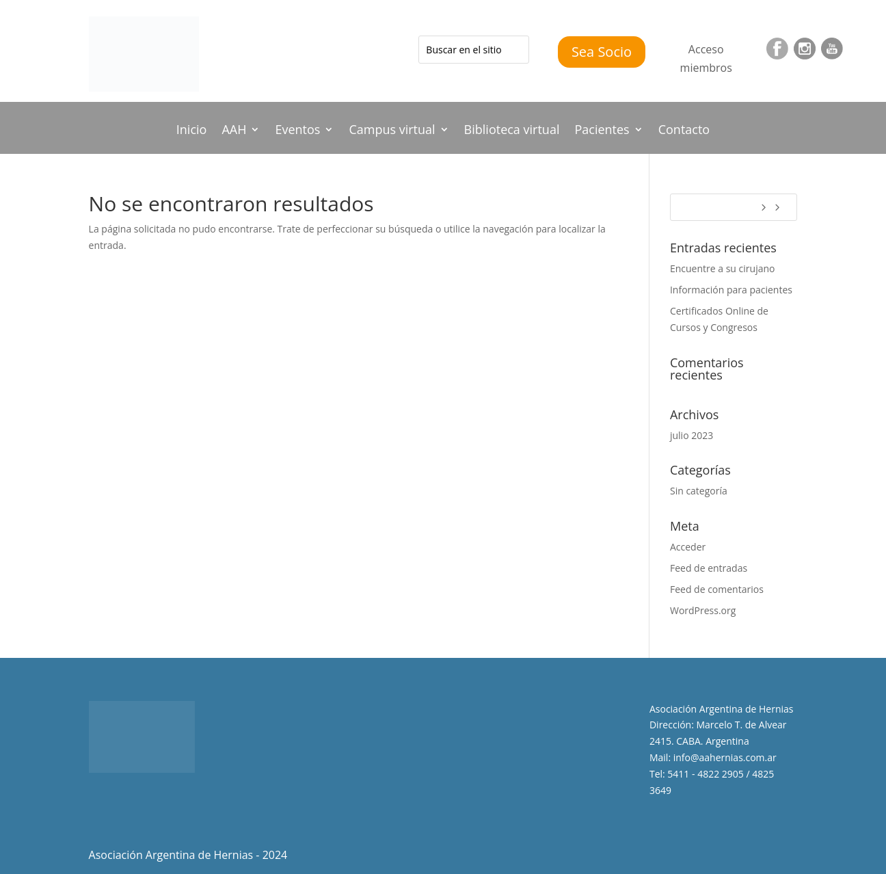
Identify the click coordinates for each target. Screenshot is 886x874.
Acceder (688, 546)
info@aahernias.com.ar (725, 757)
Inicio (191, 130)
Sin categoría (698, 490)
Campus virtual (392, 130)
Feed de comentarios (717, 589)
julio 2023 (691, 435)
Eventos (297, 130)
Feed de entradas (708, 567)
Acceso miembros (706, 58)
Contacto (684, 130)
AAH (234, 130)
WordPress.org (703, 610)
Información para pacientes (731, 289)
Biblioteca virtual (512, 130)
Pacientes (601, 130)
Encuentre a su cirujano (722, 268)
